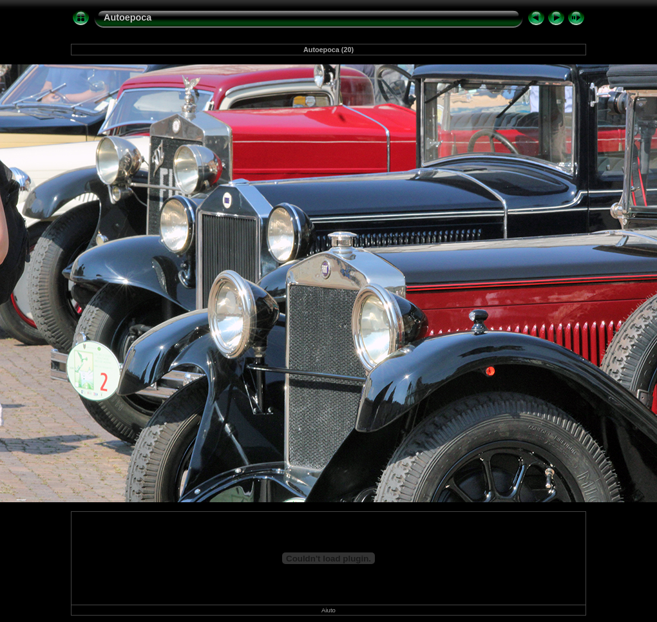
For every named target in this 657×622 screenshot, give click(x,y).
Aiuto (328, 610)
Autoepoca (127, 17)
